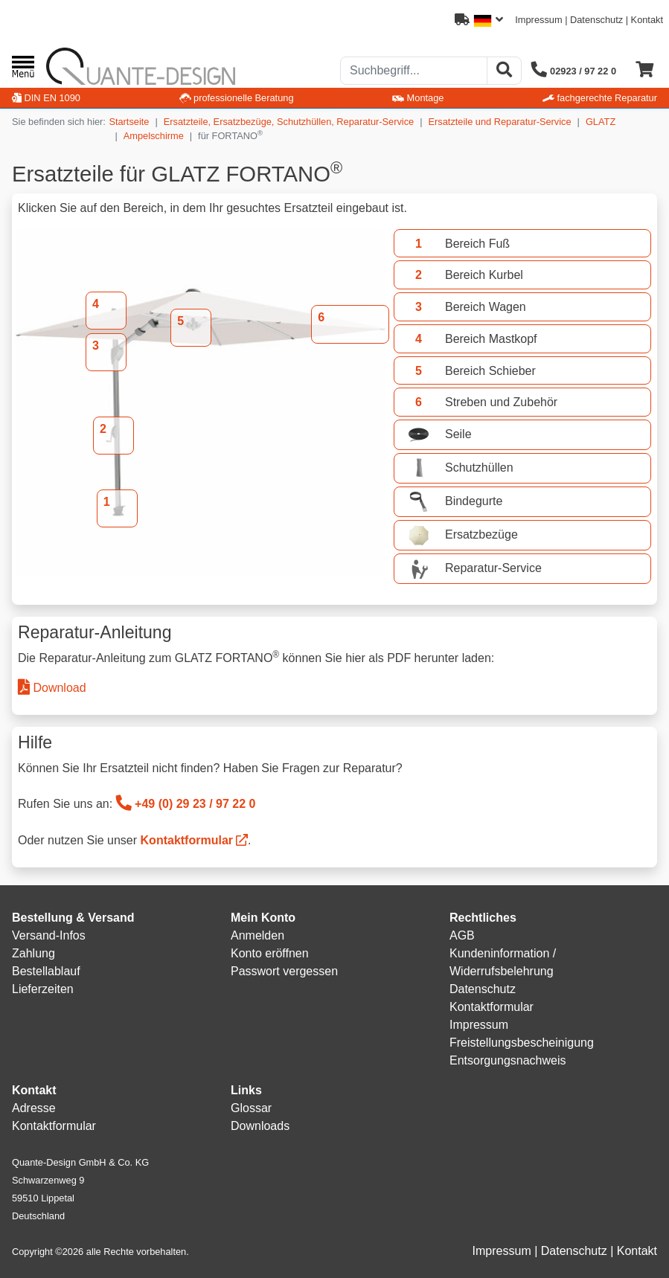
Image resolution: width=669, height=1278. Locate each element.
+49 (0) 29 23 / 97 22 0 (186, 803)
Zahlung (33, 953)
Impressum (538, 19)
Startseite (129, 121)
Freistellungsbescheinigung (521, 1042)
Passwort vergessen (284, 971)
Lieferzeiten (43, 989)
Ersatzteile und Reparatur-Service (500, 121)
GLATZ (600, 121)
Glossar (251, 1108)
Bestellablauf (46, 971)
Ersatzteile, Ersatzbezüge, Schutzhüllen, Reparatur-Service (289, 121)
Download (52, 687)
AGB (462, 935)
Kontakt (647, 19)
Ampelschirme (154, 135)
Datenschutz (596, 19)
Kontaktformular (187, 840)
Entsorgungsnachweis (507, 1060)
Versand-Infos (49, 935)
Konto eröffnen (270, 953)
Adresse (34, 1108)
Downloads (260, 1126)
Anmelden (257, 935)
